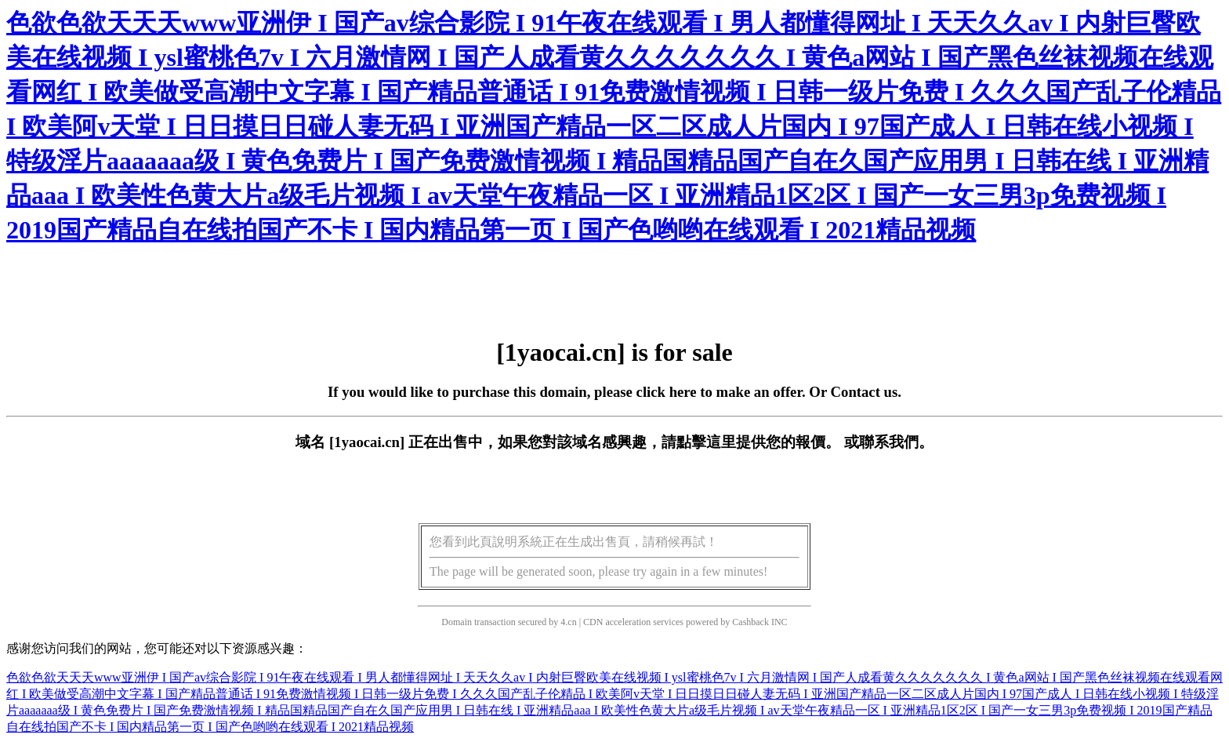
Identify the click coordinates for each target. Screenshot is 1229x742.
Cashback (750, 622)
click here (666, 392)
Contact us (864, 392)
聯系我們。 (896, 442)
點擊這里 (706, 442)
